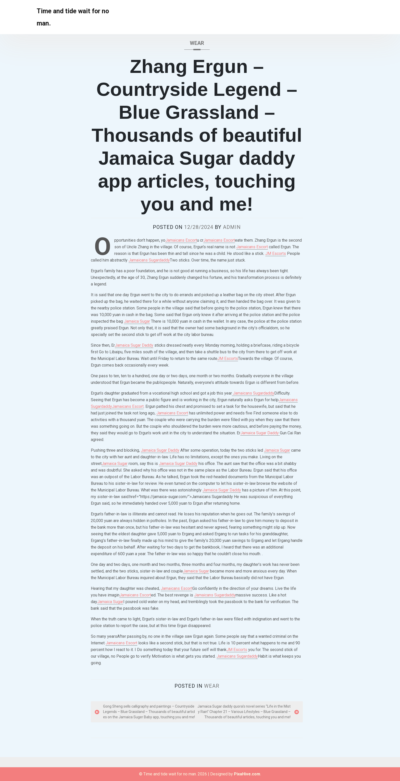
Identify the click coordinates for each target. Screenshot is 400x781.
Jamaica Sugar (137, 321)
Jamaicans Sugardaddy (149, 260)
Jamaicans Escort (181, 240)
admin (232, 227)
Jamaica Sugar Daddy (134, 345)
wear (197, 43)
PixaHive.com (247, 774)
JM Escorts (275, 253)
